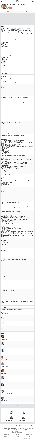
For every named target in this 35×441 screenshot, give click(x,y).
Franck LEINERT (4, 380)
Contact (9, 428)
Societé (18, 428)
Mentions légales (9, 429)
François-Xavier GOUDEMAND (7, 393)
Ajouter (10, 8)
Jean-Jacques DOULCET (23, 420)
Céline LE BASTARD (4, 346)
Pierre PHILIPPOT (9, 420)
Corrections (19, 429)
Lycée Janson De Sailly (5, 322)
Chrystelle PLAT (4, 352)
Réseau (26, 11)
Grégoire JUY (21, 415)
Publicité (11, 428)
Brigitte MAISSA (4, 339)
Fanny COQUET (4, 373)
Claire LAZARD (4, 359)
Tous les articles (14, 429)
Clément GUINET (4, 366)
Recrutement (15, 428)
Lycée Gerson (3, 327)
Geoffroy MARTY (9, 414)
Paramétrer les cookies (30, 428)
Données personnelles (23, 428)
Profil (8, 11)
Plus (17, 405)
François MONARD (4, 387)
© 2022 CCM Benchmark (24, 429)
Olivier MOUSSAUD (4, 400)
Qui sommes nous (4, 428)
